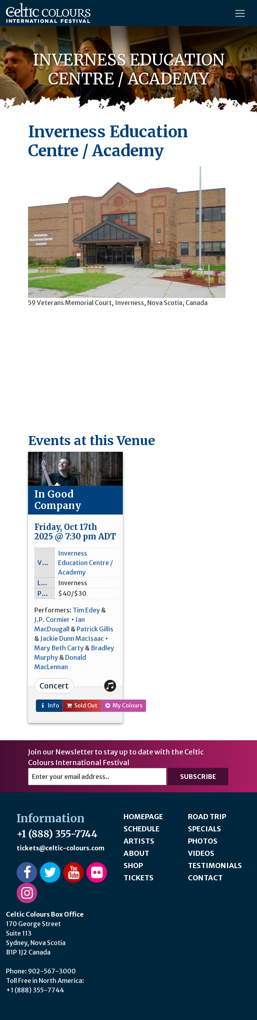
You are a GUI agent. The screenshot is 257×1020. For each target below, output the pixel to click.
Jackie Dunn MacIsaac (72, 638)
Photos (203, 841)
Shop (133, 865)
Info (49, 705)
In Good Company (57, 500)
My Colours (123, 705)
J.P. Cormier (52, 619)
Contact (205, 877)
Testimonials (215, 865)
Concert (54, 686)
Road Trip (207, 816)
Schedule (141, 828)
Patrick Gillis (95, 629)
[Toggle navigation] (240, 13)
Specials (204, 828)
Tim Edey (86, 610)
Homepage (143, 816)
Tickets (139, 877)
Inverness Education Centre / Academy (85, 562)
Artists (139, 841)
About (136, 853)
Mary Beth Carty (59, 648)
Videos (201, 853)
